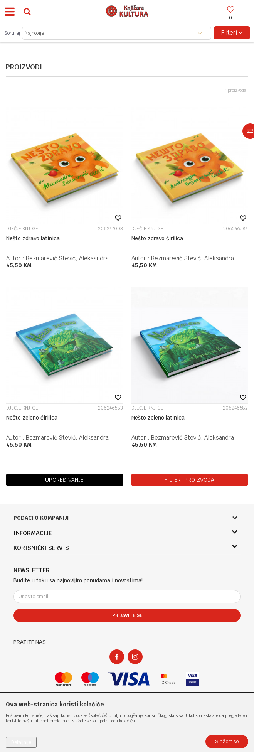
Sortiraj (12, 33)
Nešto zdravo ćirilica (157, 238)
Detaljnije (21, 742)
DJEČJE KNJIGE (22, 228)
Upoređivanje (64, 479)
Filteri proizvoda (189, 479)
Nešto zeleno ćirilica (31, 417)
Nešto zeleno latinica (158, 417)
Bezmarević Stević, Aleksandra (67, 258)
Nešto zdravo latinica (33, 238)
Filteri (231, 32)
